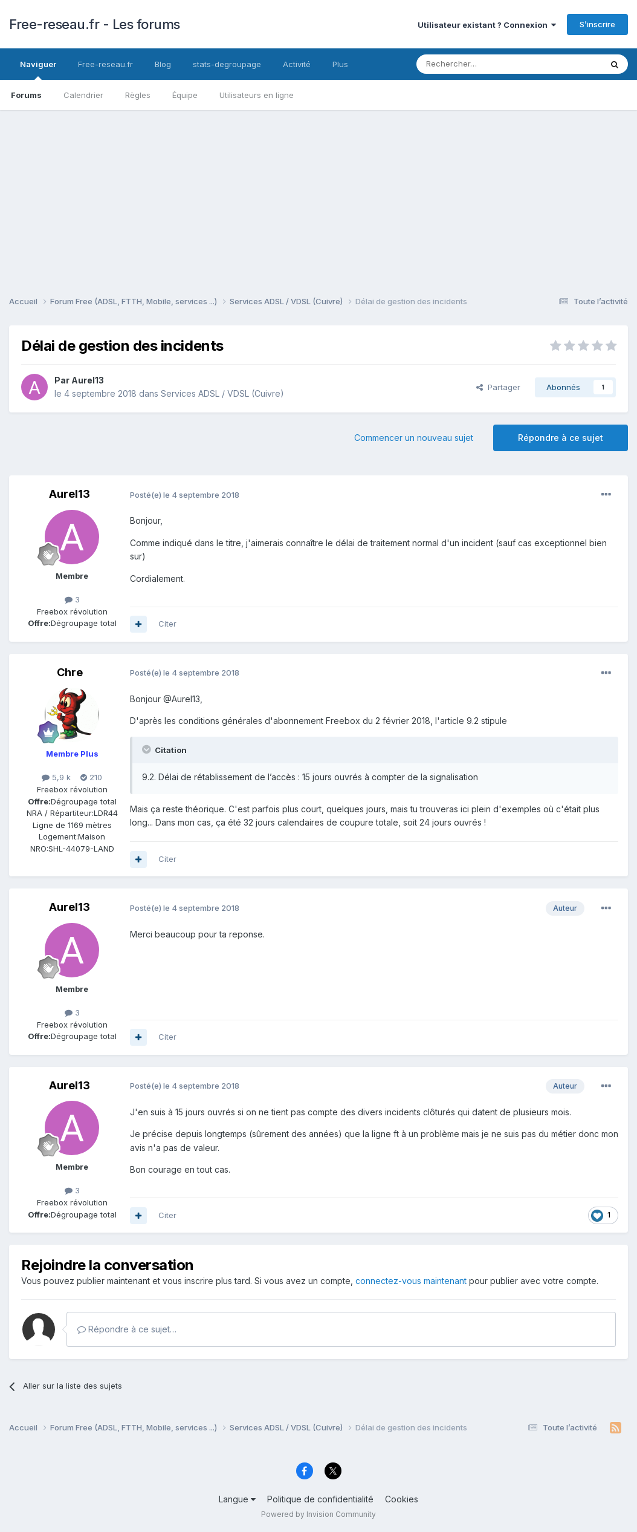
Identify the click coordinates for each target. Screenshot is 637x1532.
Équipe (185, 95)
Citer (167, 623)
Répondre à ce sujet (560, 437)
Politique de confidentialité (320, 1499)
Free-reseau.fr (105, 64)
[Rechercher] (482, 64)
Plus (340, 64)
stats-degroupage (227, 64)
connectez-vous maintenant (411, 1281)
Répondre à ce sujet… (126, 1329)
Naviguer (38, 69)
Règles (137, 95)
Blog (163, 64)
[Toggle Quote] (147, 749)
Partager (498, 387)
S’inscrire (597, 24)
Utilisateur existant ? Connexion (487, 25)
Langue (237, 1499)
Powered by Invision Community (318, 1514)
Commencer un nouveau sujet (413, 437)
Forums (26, 95)
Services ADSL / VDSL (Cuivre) (222, 393)
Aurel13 (87, 380)
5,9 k (56, 777)
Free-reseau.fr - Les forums (94, 24)
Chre (70, 672)
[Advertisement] (318, 194)
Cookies (401, 1499)
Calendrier (83, 95)
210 (91, 777)
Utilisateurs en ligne (256, 95)
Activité (297, 64)
